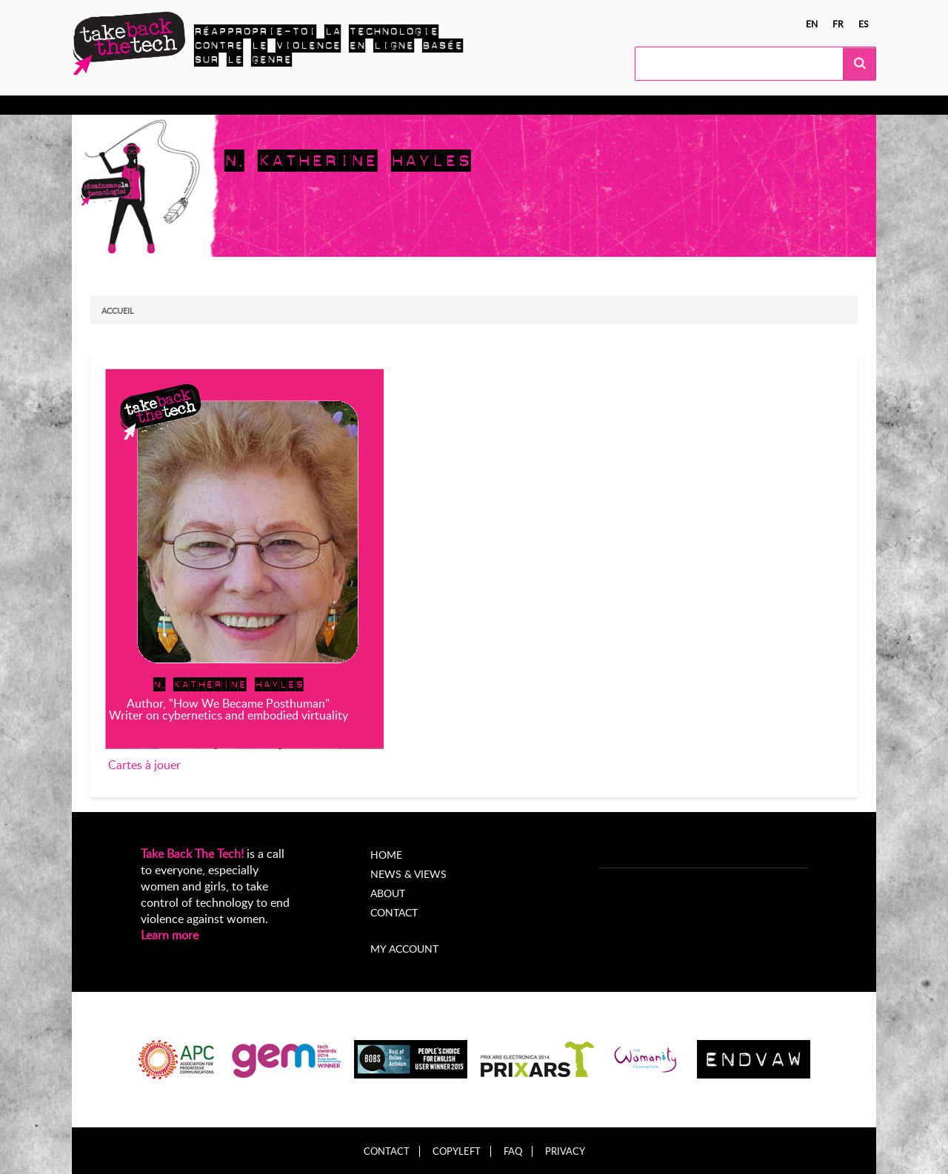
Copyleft (457, 1151)
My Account (614, 105)
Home (386, 855)
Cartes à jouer (144, 765)
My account (404, 949)
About (387, 893)
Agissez (232, 105)
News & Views (408, 874)
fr (838, 24)
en (812, 24)
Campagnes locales (319, 105)
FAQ (513, 1151)
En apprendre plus (147, 105)
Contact (394, 912)
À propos (540, 105)
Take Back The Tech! (192, 853)
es (863, 24)
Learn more (169, 935)
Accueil (117, 310)
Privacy (565, 1151)
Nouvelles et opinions (442, 105)
